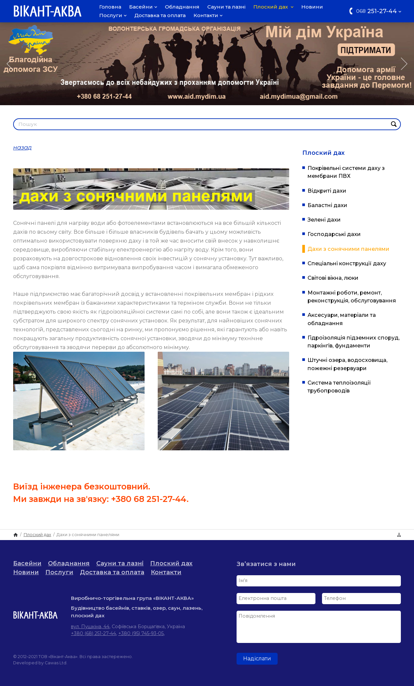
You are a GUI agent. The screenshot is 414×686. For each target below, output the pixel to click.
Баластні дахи (327, 205)
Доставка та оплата (160, 15)
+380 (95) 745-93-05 (141, 633)
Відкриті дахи (327, 190)
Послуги (112, 15)
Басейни (143, 7)
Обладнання (182, 7)
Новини (312, 7)
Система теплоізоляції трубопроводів (339, 386)
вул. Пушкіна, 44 (90, 626)
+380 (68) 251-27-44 (93, 633)
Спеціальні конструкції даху (347, 263)
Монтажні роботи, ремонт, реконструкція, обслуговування (352, 296)
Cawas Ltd (55, 662)
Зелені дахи (324, 219)
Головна (110, 7)
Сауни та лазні (226, 7)
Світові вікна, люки (333, 277)
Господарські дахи (334, 234)
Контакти (208, 15)
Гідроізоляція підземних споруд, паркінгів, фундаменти (354, 341)
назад (22, 147)
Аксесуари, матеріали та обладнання (342, 319)
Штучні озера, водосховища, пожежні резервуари (347, 364)
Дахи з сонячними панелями (348, 249)
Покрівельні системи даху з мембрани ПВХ (346, 172)
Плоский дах (273, 7)
